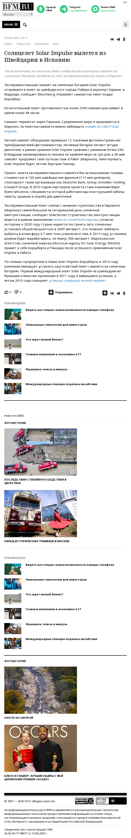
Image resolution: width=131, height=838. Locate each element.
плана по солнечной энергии (75, 219)
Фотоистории (15, 423)
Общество (23, 43)
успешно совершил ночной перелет (77, 280)
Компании (42, 43)
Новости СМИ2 (14, 415)
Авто (56, 43)
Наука (8, 43)
